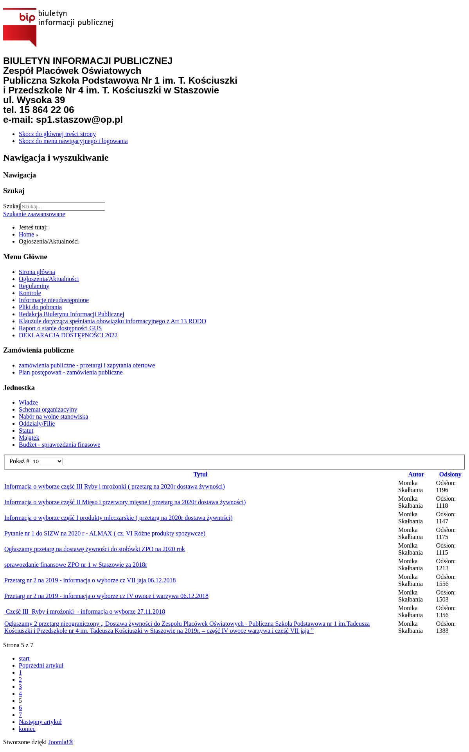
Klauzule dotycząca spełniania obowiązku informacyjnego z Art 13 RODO (112, 321)
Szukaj (11, 206)
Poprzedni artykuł (41, 665)
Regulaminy (34, 286)
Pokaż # (20, 461)
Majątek (29, 437)
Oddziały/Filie (37, 423)
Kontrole (30, 293)
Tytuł (200, 474)
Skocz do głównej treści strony (57, 134)
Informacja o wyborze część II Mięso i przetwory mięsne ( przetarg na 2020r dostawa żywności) (125, 502)
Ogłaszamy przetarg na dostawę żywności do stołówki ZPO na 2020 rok (94, 549)
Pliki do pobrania (40, 307)
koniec (27, 728)
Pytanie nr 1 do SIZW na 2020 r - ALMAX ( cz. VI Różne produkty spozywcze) (104, 533)
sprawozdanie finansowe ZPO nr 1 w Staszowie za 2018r (75, 564)
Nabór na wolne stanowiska (53, 416)
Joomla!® (61, 742)
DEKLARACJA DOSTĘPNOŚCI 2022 (68, 335)
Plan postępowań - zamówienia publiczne (71, 372)
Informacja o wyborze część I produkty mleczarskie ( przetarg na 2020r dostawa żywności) (118, 517)
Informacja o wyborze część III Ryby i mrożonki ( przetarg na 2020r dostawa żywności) (114, 486)
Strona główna (37, 272)
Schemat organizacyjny (48, 409)
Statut (26, 430)
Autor (416, 474)
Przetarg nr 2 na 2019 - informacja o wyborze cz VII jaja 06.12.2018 (90, 580)
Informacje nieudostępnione (54, 300)
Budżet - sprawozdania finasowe (59, 444)
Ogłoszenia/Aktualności (49, 279)
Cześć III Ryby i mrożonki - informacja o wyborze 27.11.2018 (84, 611)
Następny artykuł (40, 721)
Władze (28, 402)
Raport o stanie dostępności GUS (60, 328)
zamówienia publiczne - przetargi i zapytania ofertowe (87, 365)
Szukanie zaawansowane (34, 214)
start (24, 658)
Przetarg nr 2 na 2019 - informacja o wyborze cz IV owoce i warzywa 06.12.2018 (106, 596)
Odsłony (450, 474)
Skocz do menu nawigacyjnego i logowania (73, 141)
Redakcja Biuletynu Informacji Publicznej (71, 314)
